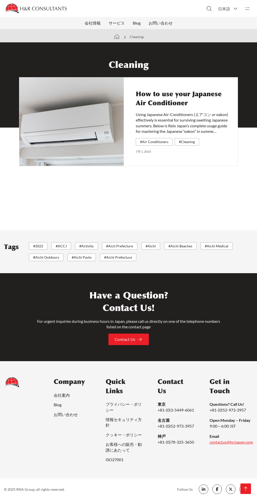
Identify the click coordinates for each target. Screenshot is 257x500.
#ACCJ (61, 246)
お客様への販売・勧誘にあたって (124, 447)
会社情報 (93, 23)
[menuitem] (228, 8)
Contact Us (129, 339)
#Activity (86, 246)
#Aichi (151, 246)
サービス (117, 23)
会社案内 (62, 395)
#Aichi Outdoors (46, 257)
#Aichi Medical (216, 246)
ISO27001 (114, 459)
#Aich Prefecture (119, 246)
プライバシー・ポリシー (124, 407)
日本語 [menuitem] (224, 8)
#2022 (38, 246)
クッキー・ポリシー (124, 434)
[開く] (247, 9)
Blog (137, 23)
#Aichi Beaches (180, 246)
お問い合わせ (161, 23)
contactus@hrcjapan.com (231, 442)
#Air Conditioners (154, 142)
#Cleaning (187, 142)
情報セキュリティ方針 (124, 422)
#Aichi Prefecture (118, 257)
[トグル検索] (209, 9)
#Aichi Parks (82, 257)
